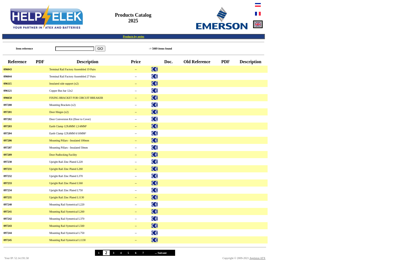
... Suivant (161, 252)
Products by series (133, 36)
